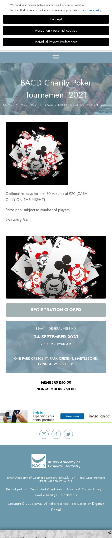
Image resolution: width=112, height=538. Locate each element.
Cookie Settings (46, 495)
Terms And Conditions (46, 489)
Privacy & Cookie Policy (84, 489)
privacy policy (93, 10)
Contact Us (69, 495)
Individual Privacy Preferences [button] (56, 42)
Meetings (28, 105)
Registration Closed (56, 310)
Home (7, 105)
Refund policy (16, 489)
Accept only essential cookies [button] (56, 30)
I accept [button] (56, 19)
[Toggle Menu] (56, 57)
